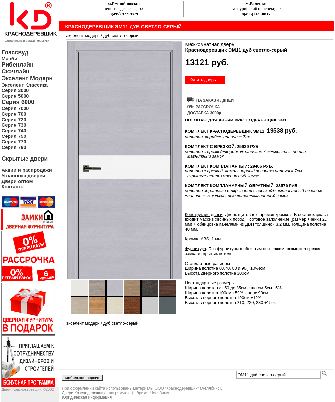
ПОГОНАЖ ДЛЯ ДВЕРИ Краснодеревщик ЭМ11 (237, 120)
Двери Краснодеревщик (83, 393)
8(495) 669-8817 (256, 13)
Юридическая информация (87, 397)
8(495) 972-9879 (123, 13)
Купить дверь (202, 79)
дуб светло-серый (121, 35)
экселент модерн (82, 35)
